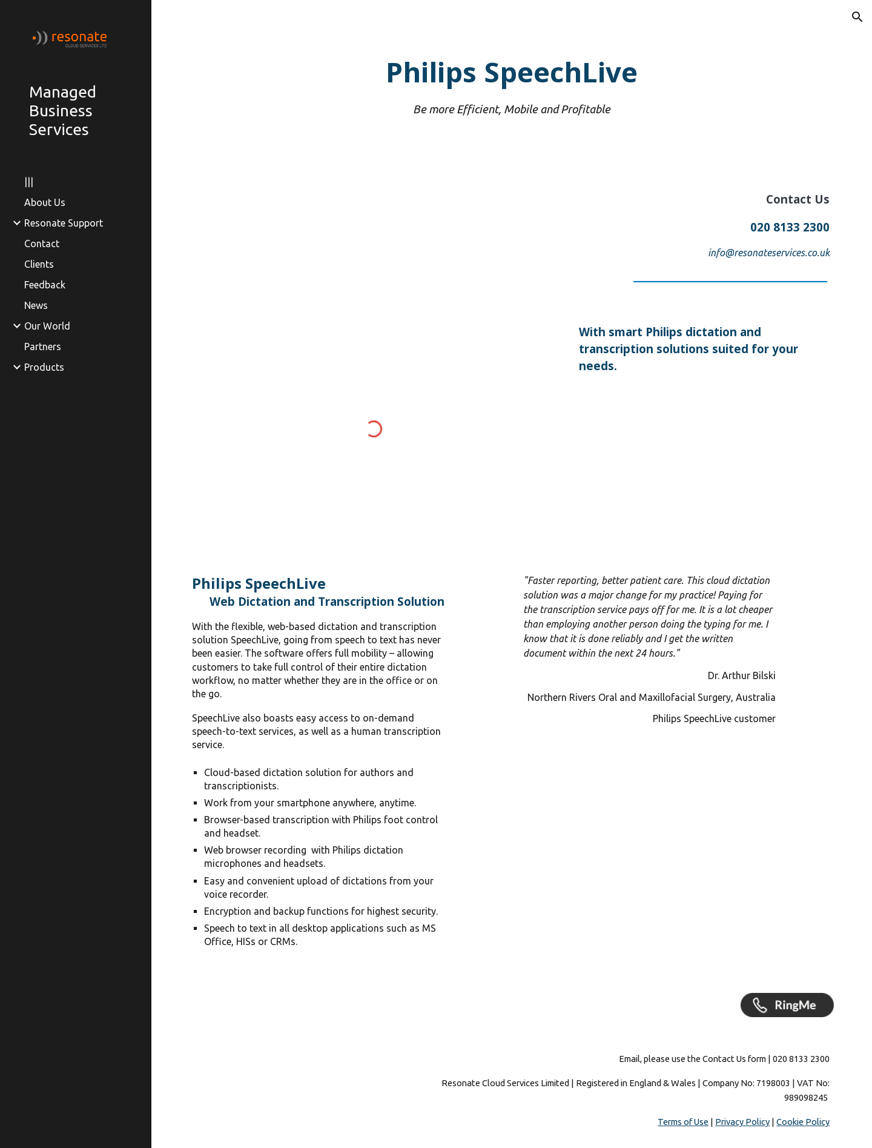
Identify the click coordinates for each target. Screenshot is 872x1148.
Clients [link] (39, 264)
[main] (512, 85)
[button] (857, 17)
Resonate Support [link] (63, 222)
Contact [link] (41, 243)
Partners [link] (42, 346)
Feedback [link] (44, 284)
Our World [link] (47, 325)
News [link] (36, 305)
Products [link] (44, 367)
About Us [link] (44, 202)
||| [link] (28, 181)
